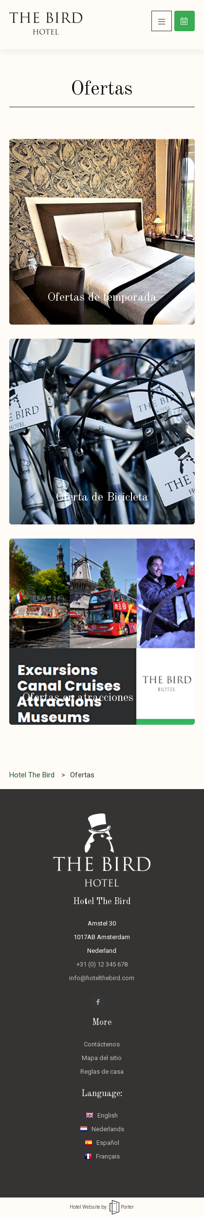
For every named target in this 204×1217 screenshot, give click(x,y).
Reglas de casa (102, 1071)
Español (102, 1142)
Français (102, 1156)
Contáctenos (102, 1044)
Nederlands (102, 1129)
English (102, 1115)
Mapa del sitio (102, 1058)
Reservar (184, 21)
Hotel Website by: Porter (102, 1207)
